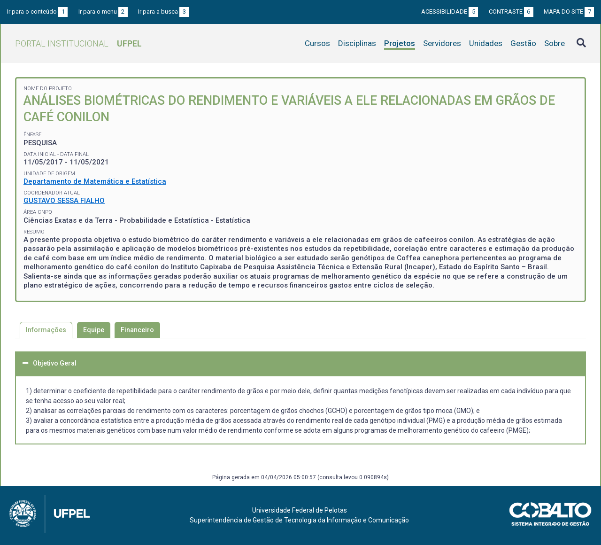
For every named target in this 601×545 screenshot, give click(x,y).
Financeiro (137, 330)
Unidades (485, 43)
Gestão (523, 43)
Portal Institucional (78, 43)
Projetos (399, 43)
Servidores (442, 43)
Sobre (554, 43)
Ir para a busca (163, 11)
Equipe (93, 330)
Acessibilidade (449, 11)
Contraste (511, 11)
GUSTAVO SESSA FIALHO (64, 200)
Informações (46, 330)
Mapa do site (569, 11)
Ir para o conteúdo (37, 11)
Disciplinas (357, 43)
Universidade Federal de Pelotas (299, 510)
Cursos (317, 43)
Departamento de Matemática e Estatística (94, 181)
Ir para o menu (103, 11)
